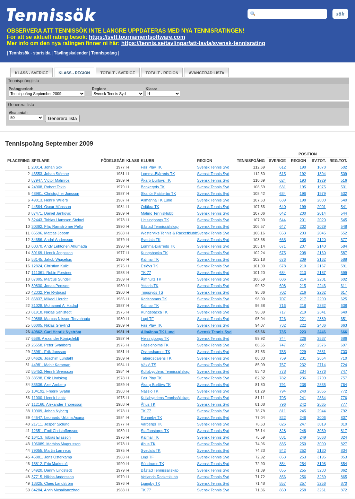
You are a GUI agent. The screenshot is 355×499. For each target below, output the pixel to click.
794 (282, 391)
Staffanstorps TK (155, 431)
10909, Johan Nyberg (50, 411)
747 (282, 345)
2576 (321, 345)
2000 (321, 200)
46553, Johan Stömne (50, 174)
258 (303, 490)
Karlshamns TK (154, 299)
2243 (321, 286)
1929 (321, 180)
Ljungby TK (150, 483)
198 (303, 200)
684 (282, 272)
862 (344, 470)
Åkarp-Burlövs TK (156, 180)
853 (282, 457)
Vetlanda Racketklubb (159, 477)
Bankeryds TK (153, 187)
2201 (321, 279)
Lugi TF (147, 319)
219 (303, 312)
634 (282, 193)
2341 (321, 312)
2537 (321, 338)
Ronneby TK (151, 417)
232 (303, 365)
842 (282, 450)
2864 (321, 398)
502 (344, 167)
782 (282, 378)
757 (344, 378)
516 (344, 180)
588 (344, 259)
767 (282, 365)
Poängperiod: (21, 89)
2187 (321, 272)
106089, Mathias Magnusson (56, 444)
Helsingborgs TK (155, 220)
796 (282, 404)
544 (344, 213)
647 (282, 226)
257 (303, 483)
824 (344, 437)
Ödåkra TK (150, 207)
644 (282, 220)
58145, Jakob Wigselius (52, 259)
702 (282, 292)
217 (303, 299)
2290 (321, 299)
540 (344, 200)
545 (344, 220)
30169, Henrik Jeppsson (52, 253)
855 (282, 470)
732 (282, 325)
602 (344, 279)
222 (303, 325)
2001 (321, 207)
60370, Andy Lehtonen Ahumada (59, 246)
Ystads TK (149, 286)
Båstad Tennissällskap (160, 226)
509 (344, 174)
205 (303, 240)
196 (303, 193)
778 (282, 371)
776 (344, 398)
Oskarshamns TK (155, 352)
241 (303, 398)
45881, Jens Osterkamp (52, 457)
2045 (321, 233)
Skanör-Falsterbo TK (158, 193)
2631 (321, 352)
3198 (321, 464)
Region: (99, 89)
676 (282, 259)
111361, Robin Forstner (52, 272)
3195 (321, 457)
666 (344, 332)
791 (282, 384)
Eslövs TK (149, 266)
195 (303, 187)
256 (303, 477)
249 (303, 437)
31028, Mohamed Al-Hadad (55, 305)
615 (282, 174)
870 (344, 483)
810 (344, 424)
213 (303, 272)
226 (303, 338)
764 (344, 384)
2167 (321, 266)
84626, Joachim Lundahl (52, 358)
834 (344, 450)
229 (303, 352)
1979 (321, 193)
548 (344, 226)
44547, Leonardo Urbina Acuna (58, 417)
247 (303, 424)
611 (344, 286)
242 (303, 404)
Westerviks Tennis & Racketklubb (169, 233)
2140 (321, 246)
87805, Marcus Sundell (51, 279)
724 (344, 365)
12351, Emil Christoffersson (55, 431)
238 (303, 384)
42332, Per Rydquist (49, 292)
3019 (321, 424)
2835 (321, 384)
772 (344, 391)
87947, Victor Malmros (51, 180)
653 (282, 233)
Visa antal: (18, 113)
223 (303, 332)
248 (303, 431)
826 (282, 424)
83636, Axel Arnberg (49, 384)
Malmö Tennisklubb (157, 213)
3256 (321, 483)
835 (282, 444)
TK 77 (146, 272)
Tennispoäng (104, 53)
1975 (321, 187)
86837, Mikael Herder (50, 299)
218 (303, 305)
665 (282, 240)
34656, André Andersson (52, 240)
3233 (321, 470)
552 (344, 233)
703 (344, 352)
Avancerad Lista (206, 73)
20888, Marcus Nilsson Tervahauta (61, 319)
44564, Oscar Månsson (51, 207)
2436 (321, 325)
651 (344, 319)
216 (303, 292)
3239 (321, 477)
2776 (321, 371)
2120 (321, 240)
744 (282, 338)
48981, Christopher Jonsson (55, 193)
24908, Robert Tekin (49, 187)
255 (303, 470)
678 (282, 266)
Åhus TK (148, 404)
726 (282, 319)
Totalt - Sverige (117, 73)
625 (344, 299)
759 (282, 358)
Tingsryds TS (152, 292)
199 (303, 207)
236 (303, 378)
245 (303, 411)
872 (344, 490)
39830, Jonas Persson (50, 286)
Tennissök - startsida (29, 53)
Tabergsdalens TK (156, 358)
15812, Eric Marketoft (50, 464)
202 (303, 226)
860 (282, 490)
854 (282, 464)
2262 (321, 292)
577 (344, 240)
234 (303, 371)
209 (303, 259)
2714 (321, 365)
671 (282, 246)
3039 (321, 431)
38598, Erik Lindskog (49, 378)
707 (282, 299)
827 (344, 444)
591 (344, 266)
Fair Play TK (151, 167)
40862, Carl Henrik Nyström (56, 332)
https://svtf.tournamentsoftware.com (137, 37)
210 (303, 266)
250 (303, 444)
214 (303, 279)
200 (303, 213)
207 (303, 246)
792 (344, 411)
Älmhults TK (151, 279)
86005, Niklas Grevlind (51, 325)
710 (344, 358)
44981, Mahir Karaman (51, 365)
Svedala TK (151, 240)
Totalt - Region (162, 73)
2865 (321, 404)
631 (282, 187)
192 (303, 174)
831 (282, 437)
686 (282, 279)
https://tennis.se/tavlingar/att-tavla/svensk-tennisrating (193, 43)
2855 (321, 391)
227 (303, 345)
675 (282, 253)
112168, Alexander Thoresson (57, 404)
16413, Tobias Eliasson (51, 437)
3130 (321, 450)
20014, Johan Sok (47, 167)
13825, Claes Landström (52, 483)
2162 (321, 259)
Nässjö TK (149, 391)
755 (282, 352)
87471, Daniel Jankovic (51, 213)
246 (303, 417)
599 (344, 272)
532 (344, 193)
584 (344, 246)
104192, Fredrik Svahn (51, 391)
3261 (321, 490)
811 (282, 411)
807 (344, 417)
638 (344, 305)
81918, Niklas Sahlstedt (52, 312)
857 (282, 483)
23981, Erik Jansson (49, 352)
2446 (321, 332)
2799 (321, 378)
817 (344, 431)
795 (282, 398)
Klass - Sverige (31, 73)
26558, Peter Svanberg (51, 345)
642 (282, 213)
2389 (321, 319)
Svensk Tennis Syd (213, 167)
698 (282, 286)
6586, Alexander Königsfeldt (55, 338)
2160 (321, 253)
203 (303, 233)
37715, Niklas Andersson (53, 477)
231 (303, 358)
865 (344, 477)
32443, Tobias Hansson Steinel (58, 220)
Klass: (151, 89)
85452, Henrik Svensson (52, 371)
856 (282, 477)
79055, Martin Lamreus (51, 450)
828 (282, 431)
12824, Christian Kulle (50, 266)
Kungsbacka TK (154, 253)
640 (282, 207)
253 (303, 457)
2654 (321, 358)
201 (303, 220)
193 (303, 180)
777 (344, 404)
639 (282, 200)
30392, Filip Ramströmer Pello (57, 226)
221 (303, 319)
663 (344, 325)
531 (344, 187)
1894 (321, 174)
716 (282, 305)
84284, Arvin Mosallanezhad (55, 490)
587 (344, 253)
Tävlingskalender (71, 53)
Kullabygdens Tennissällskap (165, 371)
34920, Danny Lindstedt (52, 470)
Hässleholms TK (154, 345)
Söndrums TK (152, 464)
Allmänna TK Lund (156, 200)
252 (303, 450)
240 (303, 391)
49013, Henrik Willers (50, 200)
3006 (321, 417)
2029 (321, 226)
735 (282, 332)
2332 (321, 305)
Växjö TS (148, 365)
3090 (321, 444)
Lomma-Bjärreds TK (158, 174)
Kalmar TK (150, 259)
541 (344, 207)
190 (303, 167)
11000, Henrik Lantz (49, 398)
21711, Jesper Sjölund (50, 424)
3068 (321, 437)
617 (344, 292)
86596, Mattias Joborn (50, 233)
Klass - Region (74, 73)
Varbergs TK (151, 424)
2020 (321, 220)
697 (344, 345)
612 (282, 167)
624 (282, 180)
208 (303, 253)
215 (303, 286)
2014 (321, 213)
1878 (321, 167)
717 (282, 312)
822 (282, 417)
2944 (321, 411)
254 (303, 464)
